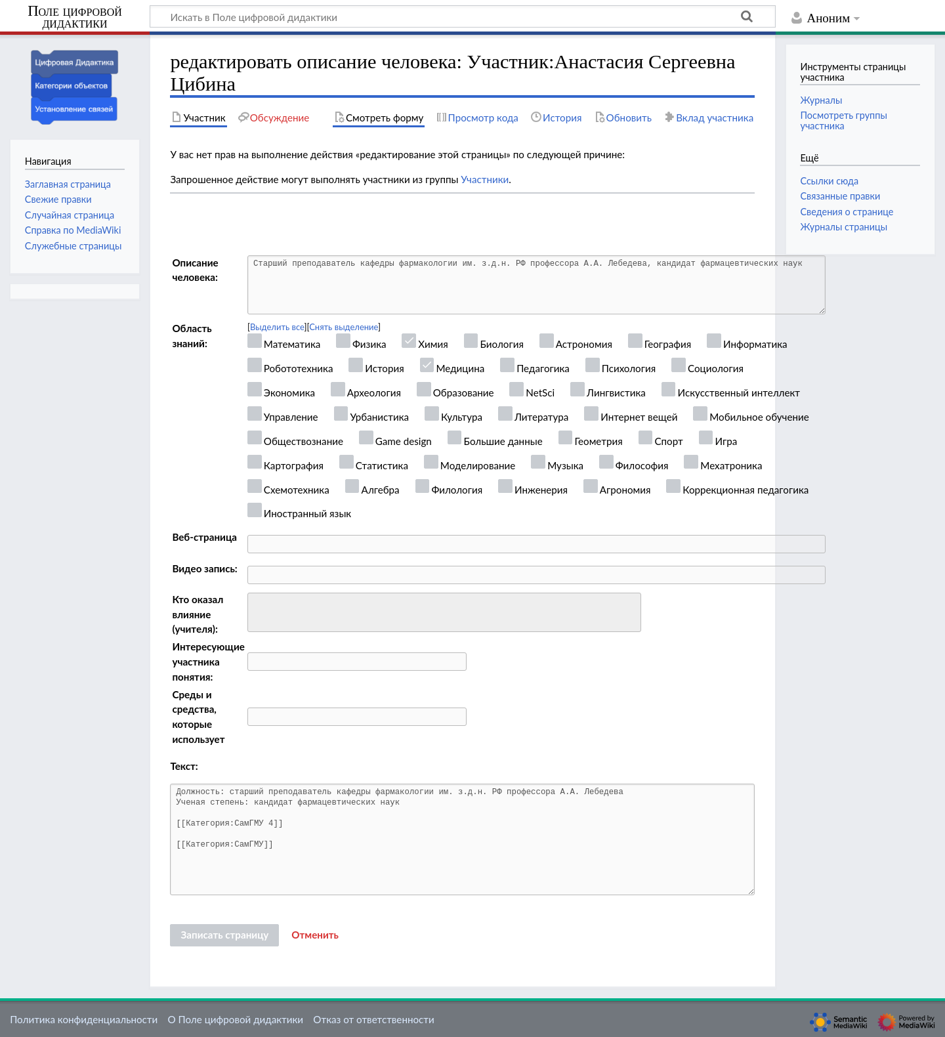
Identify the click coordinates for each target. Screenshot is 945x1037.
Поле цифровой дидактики (75, 17)
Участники (485, 179)
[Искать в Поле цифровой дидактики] (462, 16)
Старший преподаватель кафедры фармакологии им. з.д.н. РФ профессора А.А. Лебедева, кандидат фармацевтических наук (536, 284)
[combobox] (444, 612)
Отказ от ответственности (373, 1019)
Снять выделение (343, 327)
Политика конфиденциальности (84, 1019)
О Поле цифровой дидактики (235, 1019)
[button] (315, 935)
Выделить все (277, 327)
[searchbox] (260, 610)
